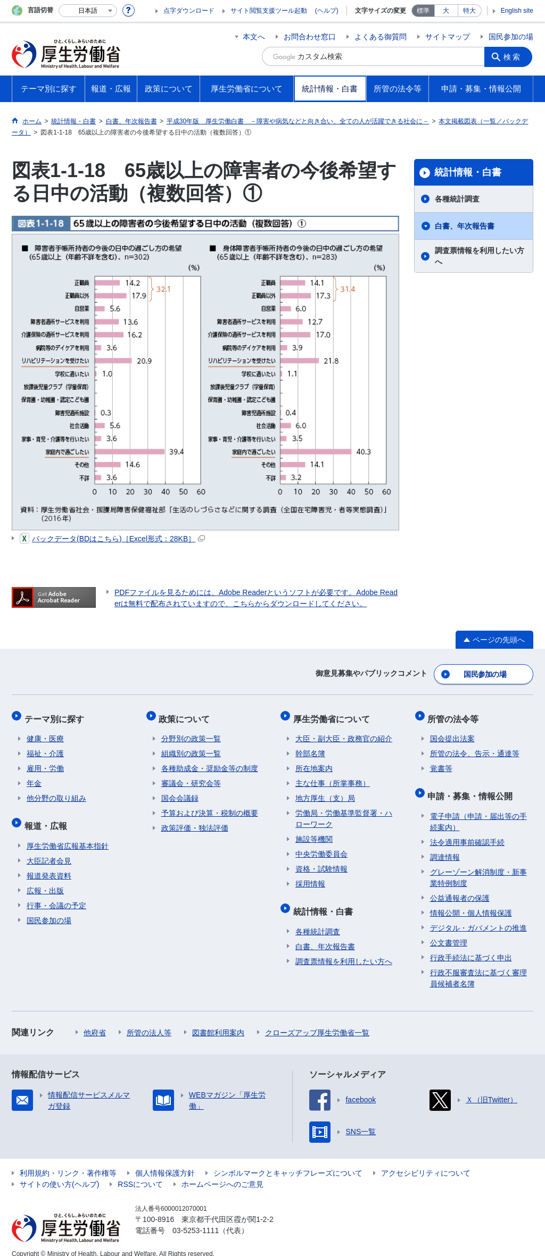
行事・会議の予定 (56, 894)
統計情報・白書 (467, 172)
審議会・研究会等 (191, 777)
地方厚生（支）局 (325, 792)
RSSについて (140, 1172)
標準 (423, 10)
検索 (514, 56)
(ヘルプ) (326, 10)
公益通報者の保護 (460, 886)
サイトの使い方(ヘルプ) (59, 1172)
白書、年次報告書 (464, 226)
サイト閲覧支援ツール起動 (268, 10)
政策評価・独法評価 (194, 821)
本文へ (254, 36)
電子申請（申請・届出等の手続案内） (478, 810)
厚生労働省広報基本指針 (68, 834)
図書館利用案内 (218, 1021)
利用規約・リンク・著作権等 (68, 1161)
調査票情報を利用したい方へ (479, 256)
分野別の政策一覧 (191, 732)
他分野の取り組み (56, 792)
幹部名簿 (310, 747)
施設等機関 (314, 832)
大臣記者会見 (49, 849)
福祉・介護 (45, 747)
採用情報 (310, 877)
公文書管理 (448, 931)
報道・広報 (48, 816)
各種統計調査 (457, 199)
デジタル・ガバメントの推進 (478, 916)
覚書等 (441, 762)
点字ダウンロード (188, 10)
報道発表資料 (49, 864)
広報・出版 (45, 879)
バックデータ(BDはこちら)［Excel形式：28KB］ (112, 538)
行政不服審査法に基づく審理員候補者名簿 (478, 966)
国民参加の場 (511, 36)
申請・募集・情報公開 (472, 786)
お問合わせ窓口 (310, 36)
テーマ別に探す (56, 714)
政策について (186, 714)
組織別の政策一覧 (191, 747)
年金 (34, 777)
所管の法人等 (149, 1021)
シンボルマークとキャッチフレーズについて (287, 1161)
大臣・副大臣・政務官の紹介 (343, 732)
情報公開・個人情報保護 (471, 901)
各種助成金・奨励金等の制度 (209, 762)
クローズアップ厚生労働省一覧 (317, 1021)
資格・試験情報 (321, 862)
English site (517, 10)
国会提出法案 (452, 732)
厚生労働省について (333, 714)
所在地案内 (314, 762)
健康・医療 (45, 732)
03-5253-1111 (195, 1219)
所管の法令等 (455, 714)
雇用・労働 (45, 762)
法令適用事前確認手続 (467, 830)
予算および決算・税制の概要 (209, 806)
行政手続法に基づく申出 (471, 946)
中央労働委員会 (321, 847)
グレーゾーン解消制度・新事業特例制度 (478, 866)
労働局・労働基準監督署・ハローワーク (343, 812)
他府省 (95, 1021)
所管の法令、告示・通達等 (474, 747)
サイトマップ (447, 36)
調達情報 (445, 845)
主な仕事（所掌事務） (332, 777)
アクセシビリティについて (425, 1161)
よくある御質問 (380, 36)
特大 (469, 10)
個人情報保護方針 (165, 1161)
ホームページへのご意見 (222, 1172)
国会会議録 (180, 792)
